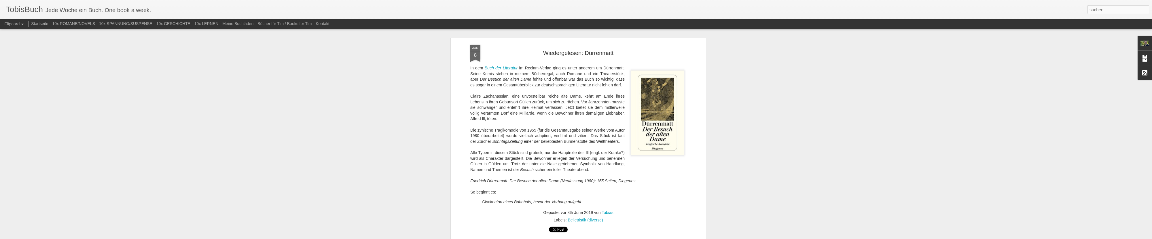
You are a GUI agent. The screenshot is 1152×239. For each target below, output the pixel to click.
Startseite (39, 23)
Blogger (597, 236)
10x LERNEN (206, 23)
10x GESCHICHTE (173, 23)
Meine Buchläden (237, 23)
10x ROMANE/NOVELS (73, 23)
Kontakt (322, 23)
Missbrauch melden (617, 236)
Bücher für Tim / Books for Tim (284, 23)
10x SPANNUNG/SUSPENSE (125, 23)
